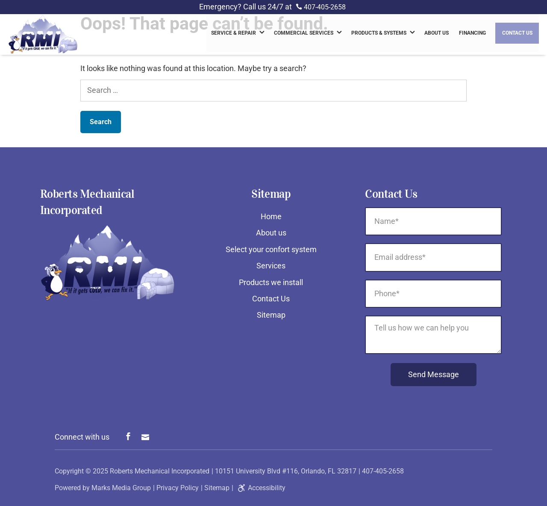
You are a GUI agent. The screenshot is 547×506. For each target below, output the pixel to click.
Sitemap (271, 314)
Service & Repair (233, 34)
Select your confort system (271, 249)
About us (436, 34)
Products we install (271, 282)
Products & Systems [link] (378, 34)
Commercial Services (303, 34)
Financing (472, 34)
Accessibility (260, 488)
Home (271, 216)
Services (270, 265)
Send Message (433, 374)
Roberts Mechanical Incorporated (159, 471)
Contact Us (517, 34)
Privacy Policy (177, 488)
